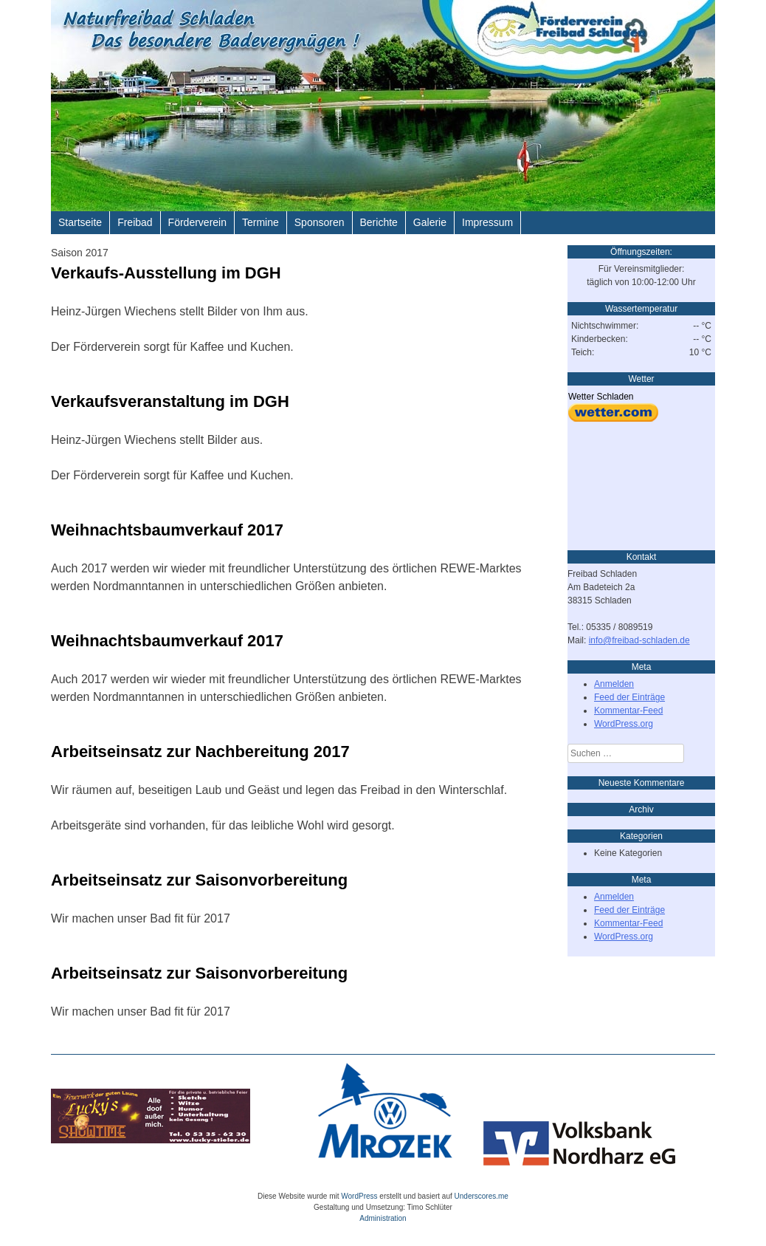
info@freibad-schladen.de (639, 640)
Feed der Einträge (629, 697)
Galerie (429, 222)
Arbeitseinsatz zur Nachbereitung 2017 (200, 751)
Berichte (379, 222)
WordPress (359, 1196)
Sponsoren (319, 222)
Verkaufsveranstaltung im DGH (170, 401)
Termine (260, 222)
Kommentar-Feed (628, 710)
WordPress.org (623, 724)
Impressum (487, 222)
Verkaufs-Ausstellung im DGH (166, 273)
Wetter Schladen (601, 396)
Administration (382, 1218)
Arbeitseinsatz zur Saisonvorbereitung (199, 880)
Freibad (134, 222)
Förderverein (197, 222)
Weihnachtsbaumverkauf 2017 (167, 530)
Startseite (80, 222)
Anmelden (614, 684)
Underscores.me (481, 1196)
